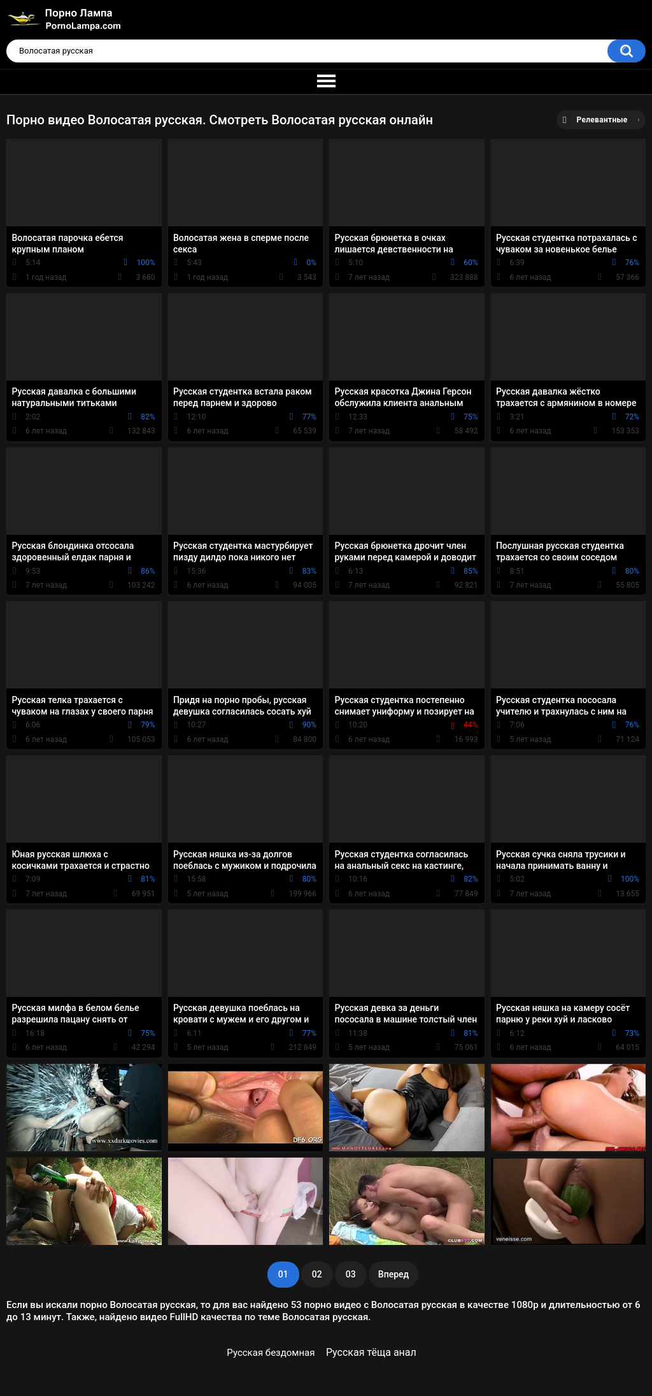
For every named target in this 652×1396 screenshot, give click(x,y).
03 (351, 1274)
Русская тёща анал (371, 1352)
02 (317, 1274)
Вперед (393, 1274)
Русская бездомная (271, 1352)
